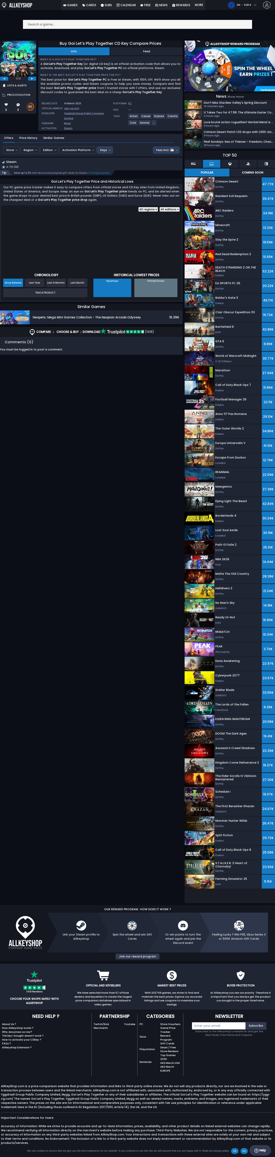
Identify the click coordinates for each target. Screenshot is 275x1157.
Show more (235, 97)
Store (10, 150)
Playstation (147, 1049)
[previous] (4, 79)
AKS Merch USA (170, 1063)
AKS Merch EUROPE (167, 1069)
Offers (8, 138)
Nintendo (145, 1062)
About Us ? (9, 1024)
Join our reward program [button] (137, 956)
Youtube (129, 1024)
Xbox (142, 1037)
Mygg (67, 123)
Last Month (77, 283)
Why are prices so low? (17, 1032)
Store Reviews (169, 1051)
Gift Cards (167, 1043)
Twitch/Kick (101, 1024)
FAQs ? (6, 1043)
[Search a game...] (137, 24)
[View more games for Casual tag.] (146, 117)
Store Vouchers (170, 1024)
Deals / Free (168, 1047)
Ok (234, 1150)
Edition (48, 150)
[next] (32, 79)
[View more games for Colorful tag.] (172, 117)
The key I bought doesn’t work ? (23, 1036)
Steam (68, 128)
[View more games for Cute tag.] (133, 124)
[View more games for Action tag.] (133, 117)
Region (29, 150)
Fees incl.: (165, 150)
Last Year (34, 283)
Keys (103, 150)
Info (74, 51)
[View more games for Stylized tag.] (159, 117)
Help (260, 1150)
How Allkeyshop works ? (18, 1028)
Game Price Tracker (167, 1030)
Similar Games (53, 138)
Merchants (101, 1028)
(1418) (127, 332)
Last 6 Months (56, 283)
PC (141, 1024)
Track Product (45, 293)
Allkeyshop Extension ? (17, 1047)
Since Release (13, 283)
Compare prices (100, 173)
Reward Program (166, 1038)
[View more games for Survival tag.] (144, 124)
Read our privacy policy (215, 1150)
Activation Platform (76, 150)
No (244, 1150)
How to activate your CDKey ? (21, 1040)
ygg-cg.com (71, 108)
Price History (28, 138)
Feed (146, 51)
